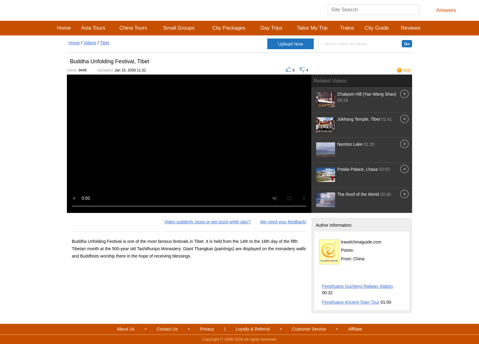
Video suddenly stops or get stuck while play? (207, 221)
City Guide (377, 28)
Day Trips (271, 28)
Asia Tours (93, 28)
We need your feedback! (283, 221)
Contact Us (167, 329)
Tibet (104, 42)
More (400, 277)
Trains (347, 28)
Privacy (207, 329)
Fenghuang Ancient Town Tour (350, 302)
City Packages (229, 28)
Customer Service (309, 329)
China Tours (133, 28)
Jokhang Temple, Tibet (359, 119)
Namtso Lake (349, 144)
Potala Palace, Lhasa (357, 169)
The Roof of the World (358, 194)
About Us (125, 329)
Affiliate (355, 329)
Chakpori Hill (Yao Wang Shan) (366, 94)
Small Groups (179, 28)
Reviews (410, 28)
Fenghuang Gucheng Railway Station (357, 286)
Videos (90, 42)
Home (64, 28)
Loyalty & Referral (253, 329)
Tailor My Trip (312, 28)
